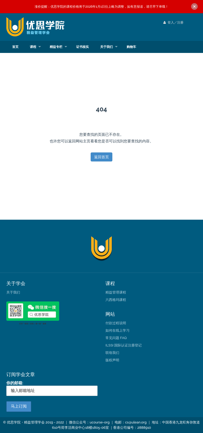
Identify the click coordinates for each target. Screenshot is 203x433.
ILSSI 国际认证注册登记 (123, 345)
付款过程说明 (115, 323)
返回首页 (101, 157)
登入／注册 (173, 22)
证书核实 (82, 47)
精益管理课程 (115, 292)
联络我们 (112, 353)
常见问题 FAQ (116, 338)
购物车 (131, 47)
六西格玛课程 (115, 300)
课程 (33, 47)
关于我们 (106, 47)
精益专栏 (56, 47)
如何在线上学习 (117, 330)
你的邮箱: (52, 388)
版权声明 (112, 360)
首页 (15, 47)
